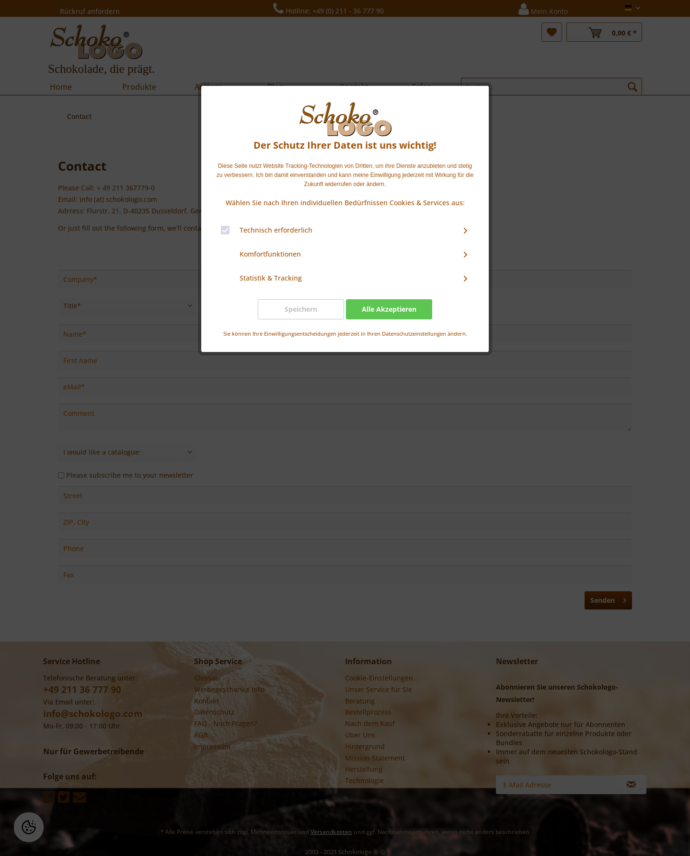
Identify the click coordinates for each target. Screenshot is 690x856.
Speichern (301, 309)
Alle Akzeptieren (389, 309)
